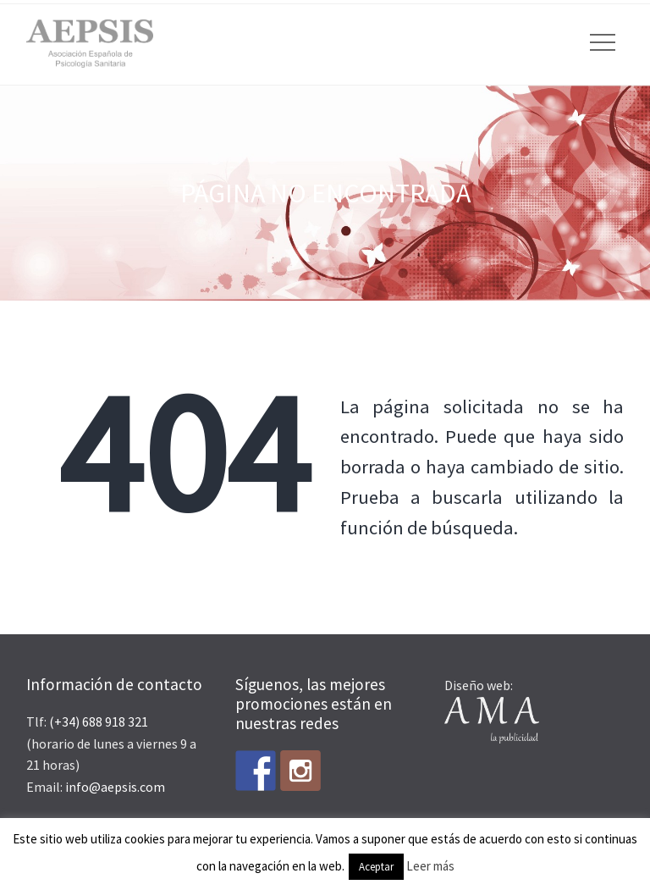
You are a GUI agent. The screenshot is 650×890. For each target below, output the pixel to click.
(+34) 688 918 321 (98, 721)
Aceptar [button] (376, 867)
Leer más (430, 866)
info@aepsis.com (115, 786)
